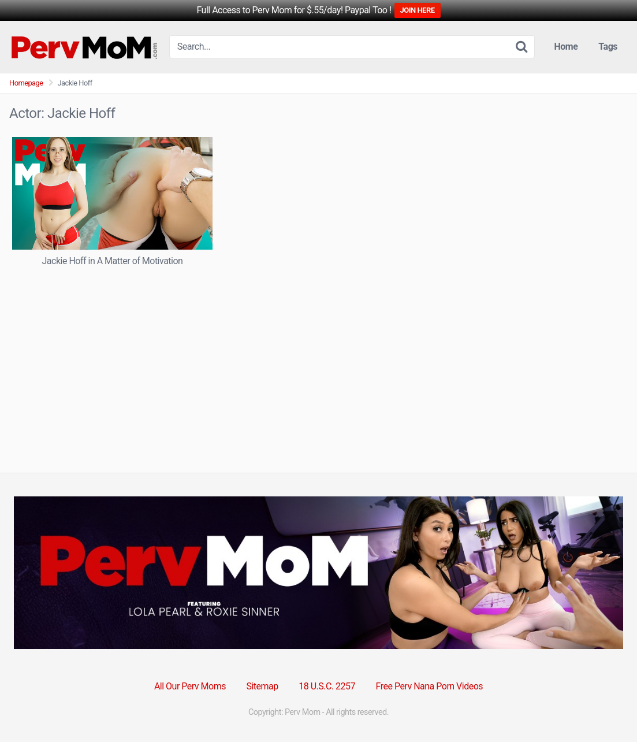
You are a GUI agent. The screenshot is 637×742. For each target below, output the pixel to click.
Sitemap (262, 686)
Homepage (26, 83)
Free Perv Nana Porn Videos (429, 686)
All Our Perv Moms (190, 686)
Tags (607, 46)
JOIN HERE (417, 10)
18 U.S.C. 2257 (327, 686)
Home (566, 46)
